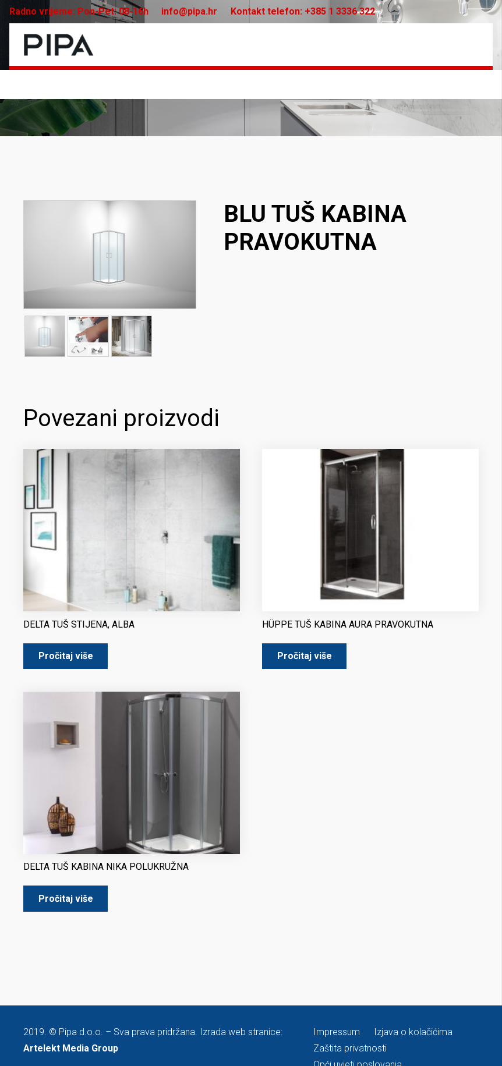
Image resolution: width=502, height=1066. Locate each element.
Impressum (336, 1032)
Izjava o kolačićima (413, 1032)
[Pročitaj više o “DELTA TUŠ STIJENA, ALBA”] (65, 657)
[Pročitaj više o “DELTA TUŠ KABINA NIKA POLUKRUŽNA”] (65, 899)
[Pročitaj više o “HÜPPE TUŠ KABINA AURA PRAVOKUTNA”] (304, 657)
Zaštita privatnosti (350, 1048)
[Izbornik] (470, 44)
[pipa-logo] (58, 44)
